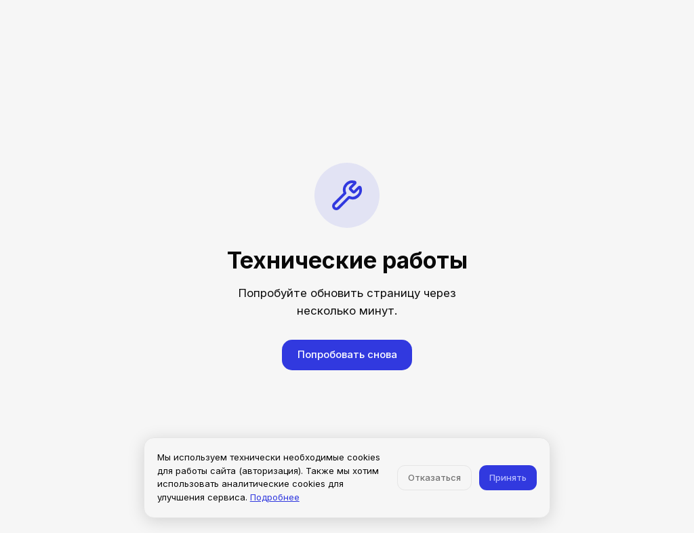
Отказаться (434, 477)
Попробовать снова (347, 354)
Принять (508, 477)
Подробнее (275, 497)
